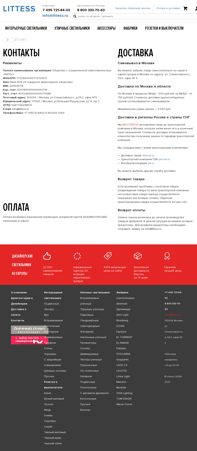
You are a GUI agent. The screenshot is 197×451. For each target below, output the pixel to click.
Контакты (17, 320)
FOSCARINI (123, 354)
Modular (121, 387)
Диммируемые (53, 337)
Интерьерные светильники (26, 28)
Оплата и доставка (168, 8)
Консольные (88, 398)
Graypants (122, 359)
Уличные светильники (72, 28)
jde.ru (151, 163)
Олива (48, 415)
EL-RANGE (122, 342)
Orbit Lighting (124, 393)
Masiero (121, 382)
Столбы (85, 348)
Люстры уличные (91, 359)
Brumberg (122, 320)
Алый (47, 393)
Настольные (52, 326)
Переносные (88, 365)
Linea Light (123, 376)
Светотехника (125, 298)
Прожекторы (88, 342)
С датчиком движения (94, 393)
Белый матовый (54, 398)
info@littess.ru (55, 15)
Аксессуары (106, 28)
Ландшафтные (89, 320)
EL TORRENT (124, 337)
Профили (50, 342)
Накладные (51, 331)
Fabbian (121, 348)
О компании (19, 292)
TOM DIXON (123, 398)
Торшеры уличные (92, 309)
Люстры (49, 309)
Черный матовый (55, 432)
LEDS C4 (121, 365)
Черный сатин (53, 443)
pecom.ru (164, 159)
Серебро (50, 421)
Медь (47, 409)
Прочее (49, 376)
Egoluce (121, 331)
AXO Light (122, 314)
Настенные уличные (93, 337)
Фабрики (130, 28)
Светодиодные (90, 326)
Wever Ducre (124, 404)
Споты (48, 348)
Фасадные (86, 331)
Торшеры (50, 354)
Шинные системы (55, 370)
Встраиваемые (53, 320)
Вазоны (85, 409)
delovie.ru (148, 155)
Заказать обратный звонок (132, 8)
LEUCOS (121, 370)
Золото (48, 404)
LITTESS (16, 9)
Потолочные (88, 387)
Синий (48, 426)
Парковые (86, 314)
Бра (46, 314)
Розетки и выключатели (164, 28)
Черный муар (52, 437)
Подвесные (51, 303)
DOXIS (120, 326)
